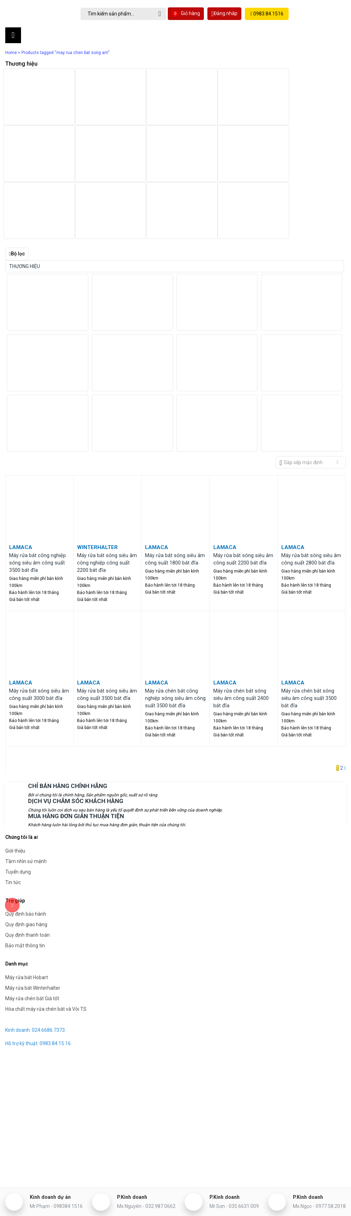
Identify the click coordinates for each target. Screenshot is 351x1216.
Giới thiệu (15, 791)
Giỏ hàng (187, 13)
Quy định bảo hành (25, 854)
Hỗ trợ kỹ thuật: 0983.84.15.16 (38, 983)
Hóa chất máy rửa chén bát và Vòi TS (46, 948)
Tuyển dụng (18, 812)
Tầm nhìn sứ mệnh (26, 801)
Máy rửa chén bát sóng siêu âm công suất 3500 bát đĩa (309, 640)
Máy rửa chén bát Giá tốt (32, 938)
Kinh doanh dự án (62, 1193)
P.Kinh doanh (140, 1193)
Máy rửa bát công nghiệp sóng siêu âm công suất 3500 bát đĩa (37, 505)
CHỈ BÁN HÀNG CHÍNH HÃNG (65, 726)
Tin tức (13, 822)
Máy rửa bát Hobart (26, 917)
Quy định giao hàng (26, 864)
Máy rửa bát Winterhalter (32, 927)
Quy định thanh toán (27, 875)
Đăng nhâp (226, 13)
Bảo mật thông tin (25, 885)
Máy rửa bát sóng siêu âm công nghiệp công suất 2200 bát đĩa (107, 505)
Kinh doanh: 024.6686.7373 (35, 970)
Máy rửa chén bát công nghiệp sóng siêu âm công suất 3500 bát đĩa (175, 640)
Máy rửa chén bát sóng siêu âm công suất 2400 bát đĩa (241, 640)
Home (11, 52)
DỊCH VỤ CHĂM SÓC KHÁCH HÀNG (73, 741)
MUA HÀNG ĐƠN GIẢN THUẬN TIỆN (73, 756)
